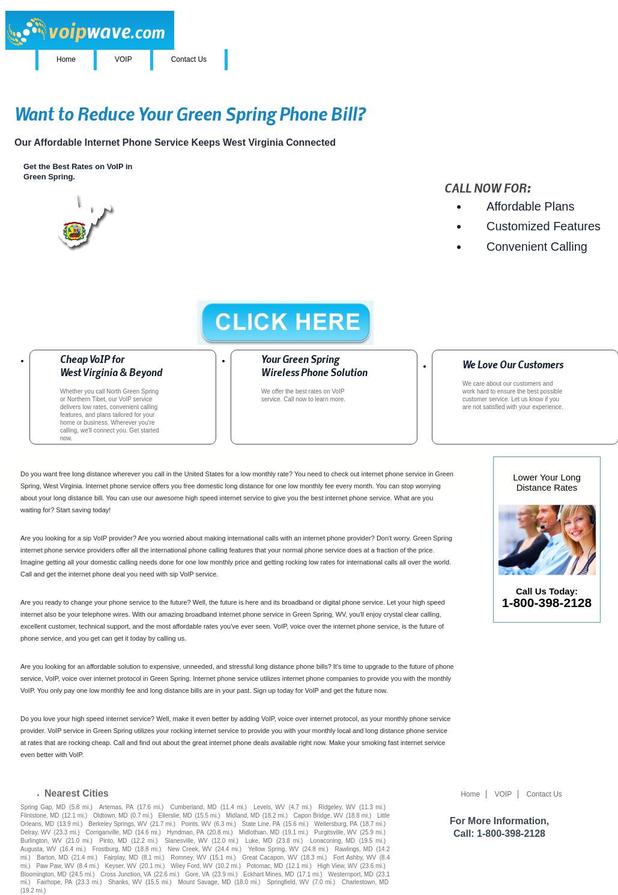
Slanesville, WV (186, 840)
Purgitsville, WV (335, 832)
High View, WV (337, 866)
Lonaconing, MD (332, 840)
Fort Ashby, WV (354, 857)
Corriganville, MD (109, 832)
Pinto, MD (113, 840)
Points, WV (196, 824)
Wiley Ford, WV (192, 866)
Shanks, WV (125, 882)
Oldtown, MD (110, 815)
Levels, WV (269, 807)
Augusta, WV (38, 849)
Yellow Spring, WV (273, 849)
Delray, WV (35, 832)
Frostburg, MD (112, 849)
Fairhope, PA (54, 882)
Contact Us (189, 59)
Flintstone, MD (39, 815)
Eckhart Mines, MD (268, 874)
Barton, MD (52, 857)
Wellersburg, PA (335, 824)
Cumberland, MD (193, 807)
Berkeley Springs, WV (117, 824)
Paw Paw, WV (55, 866)
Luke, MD (258, 840)
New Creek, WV (190, 849)
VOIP (123, 59)
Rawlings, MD (353, 849)
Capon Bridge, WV (319, 815)
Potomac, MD (265, 866)
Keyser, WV (120, 866)
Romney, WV (188, 857)
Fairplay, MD (121, 857)
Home (66, 59)
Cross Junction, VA (125, 874)
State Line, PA (261, 824)
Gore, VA (197, 874)
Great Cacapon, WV (269, 857)
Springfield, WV (288, 882)
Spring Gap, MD (42, 807)
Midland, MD (242, 815)
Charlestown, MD (365, 882)
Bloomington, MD (43, 874)
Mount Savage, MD (204, 882)
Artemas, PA (116, 807)
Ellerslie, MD (175, 815)
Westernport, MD (350, 874)
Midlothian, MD (259, 832)
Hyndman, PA (185, 832)
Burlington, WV (41, 840)
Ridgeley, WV (337, 807)
